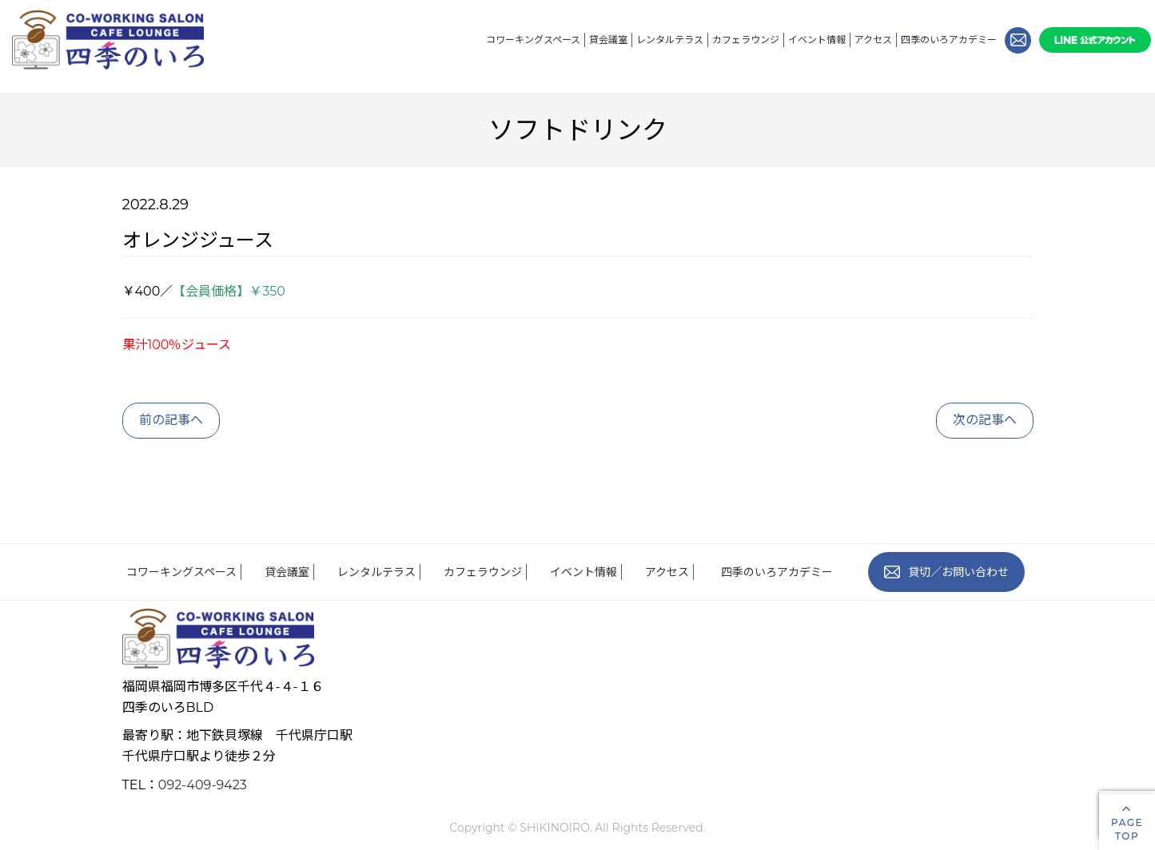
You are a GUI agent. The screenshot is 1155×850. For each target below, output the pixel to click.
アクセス (873, 40)
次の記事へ (985, 419)
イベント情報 (817, 40)
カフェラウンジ (745, 40)
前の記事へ (171, 419)
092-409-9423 (202, 784)
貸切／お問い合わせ (946, 572)
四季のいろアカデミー (949, 40)
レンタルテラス (669, 40)
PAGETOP (1127, 821)
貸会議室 (608, 40)
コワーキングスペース (533, 40)
